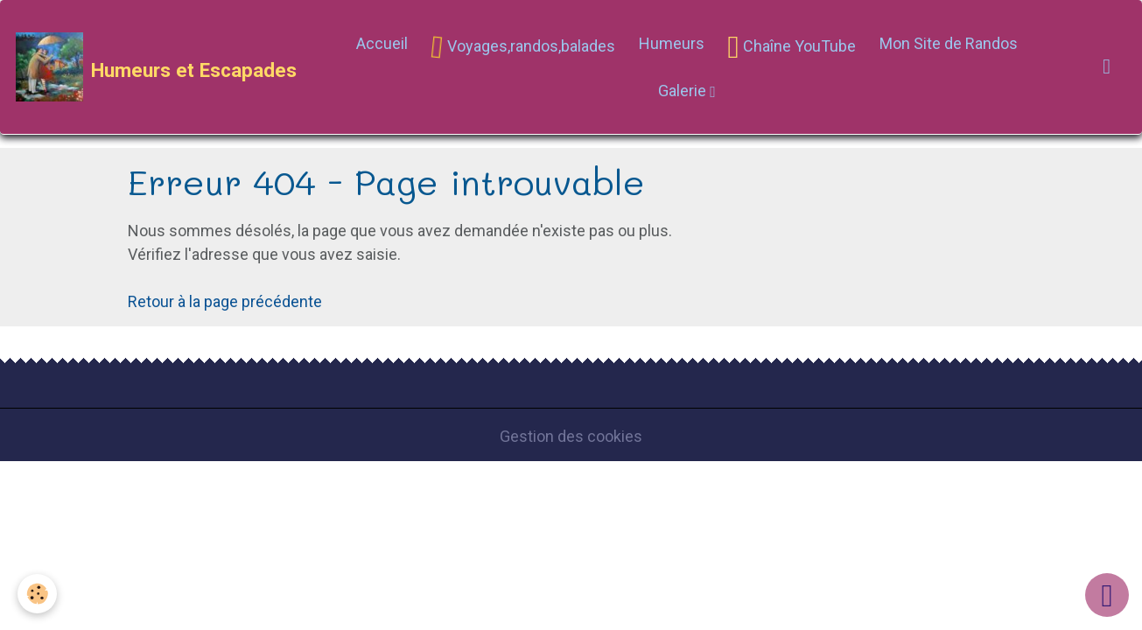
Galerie (684, 90)
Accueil (382, 43)
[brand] (155, 67)
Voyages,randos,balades (520, 47)
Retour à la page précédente (225, 301)
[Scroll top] (1107, 595)
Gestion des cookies (571, 436)
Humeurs (671, 43)
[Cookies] (37, 593)
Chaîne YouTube (792, 47)
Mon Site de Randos (948, 43)
